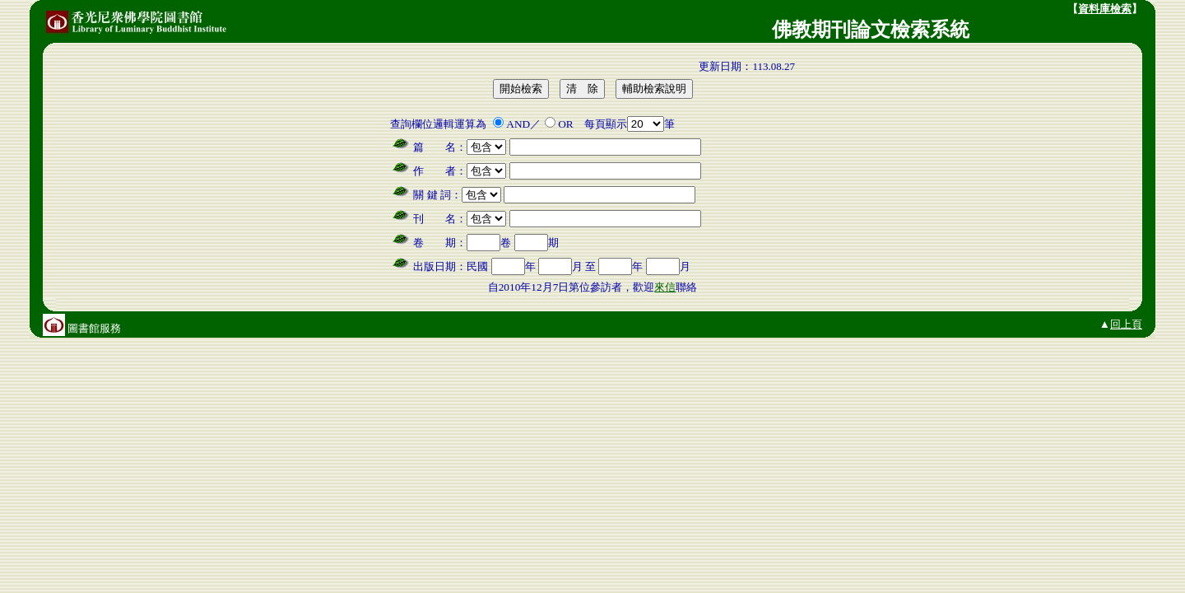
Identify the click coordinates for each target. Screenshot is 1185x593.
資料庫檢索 (1105, 8)
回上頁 (1126, 324)
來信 (665, 287)
